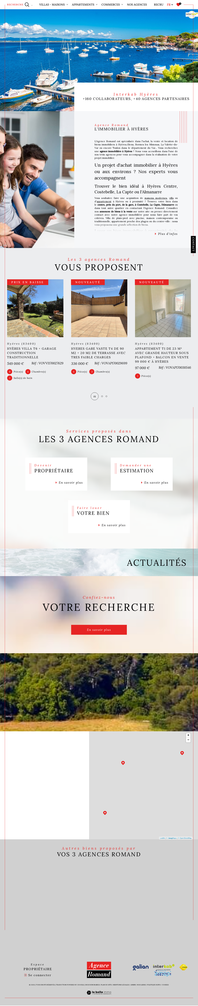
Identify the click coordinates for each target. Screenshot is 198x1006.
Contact (193, 244)
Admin (133, 985)
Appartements (83, 4)
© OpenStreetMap (185, 838)
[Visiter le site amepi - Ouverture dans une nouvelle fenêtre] (162, 974)
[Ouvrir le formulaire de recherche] (18, 4)
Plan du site (106, 985)
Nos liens (141, 985)
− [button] (188, 740)
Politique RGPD (153, 985)
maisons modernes (155, 198)
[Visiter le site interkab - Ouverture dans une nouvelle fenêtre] (163, 968)
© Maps (171, 838)
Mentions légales (121, 985)
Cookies (165, 985)
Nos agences (137, 4)
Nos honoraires (92, 985)
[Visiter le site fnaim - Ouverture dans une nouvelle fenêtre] (183, 968)
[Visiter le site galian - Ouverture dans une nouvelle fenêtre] (140, 968)
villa (171, 198)
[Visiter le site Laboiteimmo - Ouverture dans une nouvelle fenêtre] (98, 996)
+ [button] (188, 736)
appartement (104, 201)
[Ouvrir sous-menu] (67, 4)
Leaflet (162, 838)
